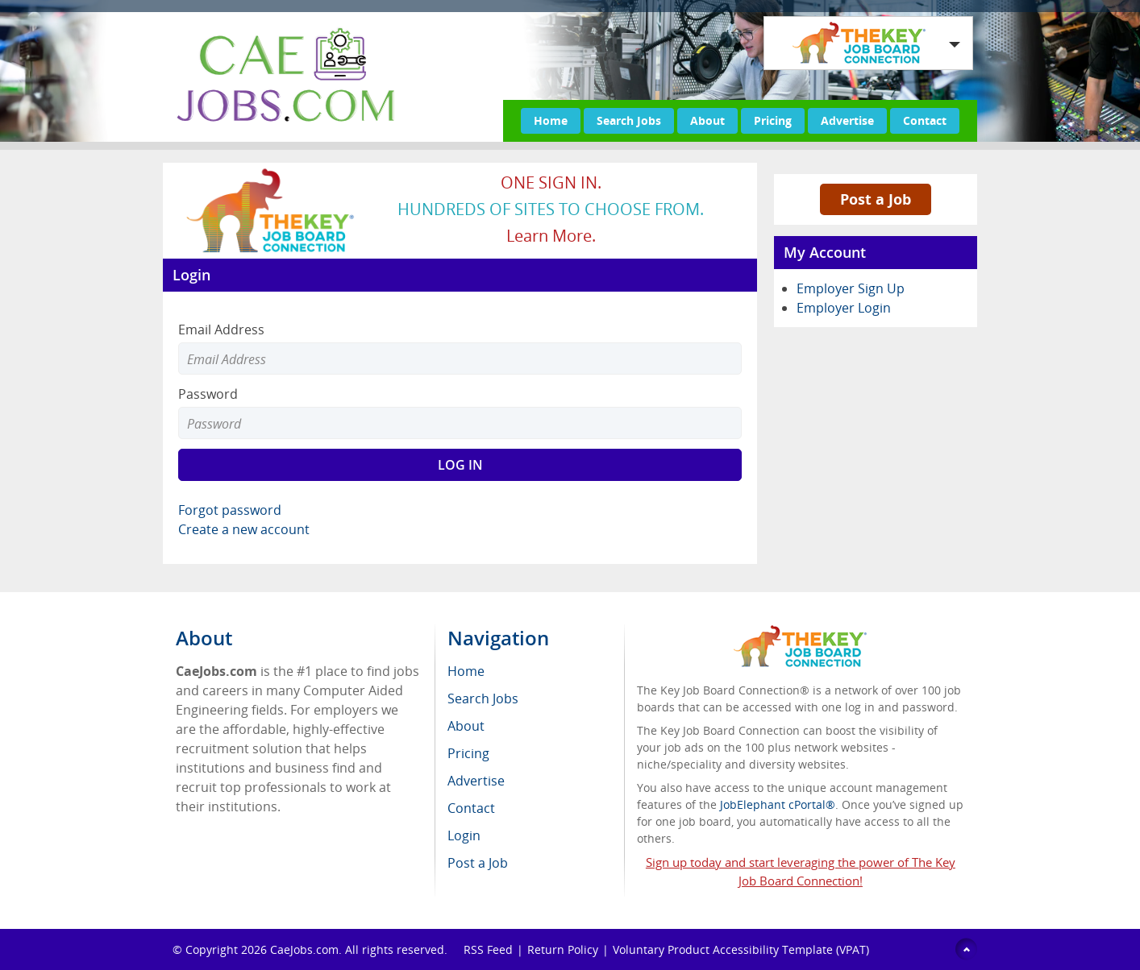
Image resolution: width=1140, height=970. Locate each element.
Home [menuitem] (466, 671)
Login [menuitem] (464, 835)
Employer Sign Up (851, 288)
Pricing (773, 120)
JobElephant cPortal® (777, 804)
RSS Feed (488, 949)
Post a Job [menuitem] (477, 863)
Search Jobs (629, 120)
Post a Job (875, 199)
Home (551, 120)
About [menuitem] (466, 726)
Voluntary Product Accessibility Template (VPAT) (741, 949)
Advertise (847, 120)
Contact (925, 120)
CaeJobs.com (304, 949)
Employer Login (844, 308)
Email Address (221, 329)
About (707, 120)
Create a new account (244, 529)
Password (208, 394)
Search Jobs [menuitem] (482, 698)
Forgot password (229, 510)
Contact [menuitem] (471, 808)
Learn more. (551, 236)
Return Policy (562, 949)
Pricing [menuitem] (468, 753)
